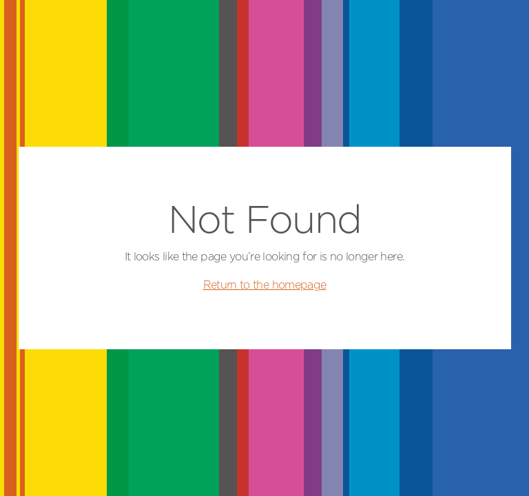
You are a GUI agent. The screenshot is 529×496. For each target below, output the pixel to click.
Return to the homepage (264, 284)
